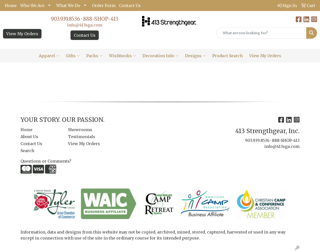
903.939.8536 (65, 19)
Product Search (227, 55)
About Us (29, 136)
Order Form (104, 5)
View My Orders (22, 33)
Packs (94, 56)
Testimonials (81, 136)
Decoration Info (160, 56)
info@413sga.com (84, 24)
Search (27, 150)
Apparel (49, 56)
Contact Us (130, 5)
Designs (195, 56)
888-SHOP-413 (100, 19)
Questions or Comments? (45, 161)
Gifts (73, 56)
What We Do (68, 5)
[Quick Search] (261, 33)
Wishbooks (122, 56)
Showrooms (80, 129)
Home (11, 5)
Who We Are (32, 5)
